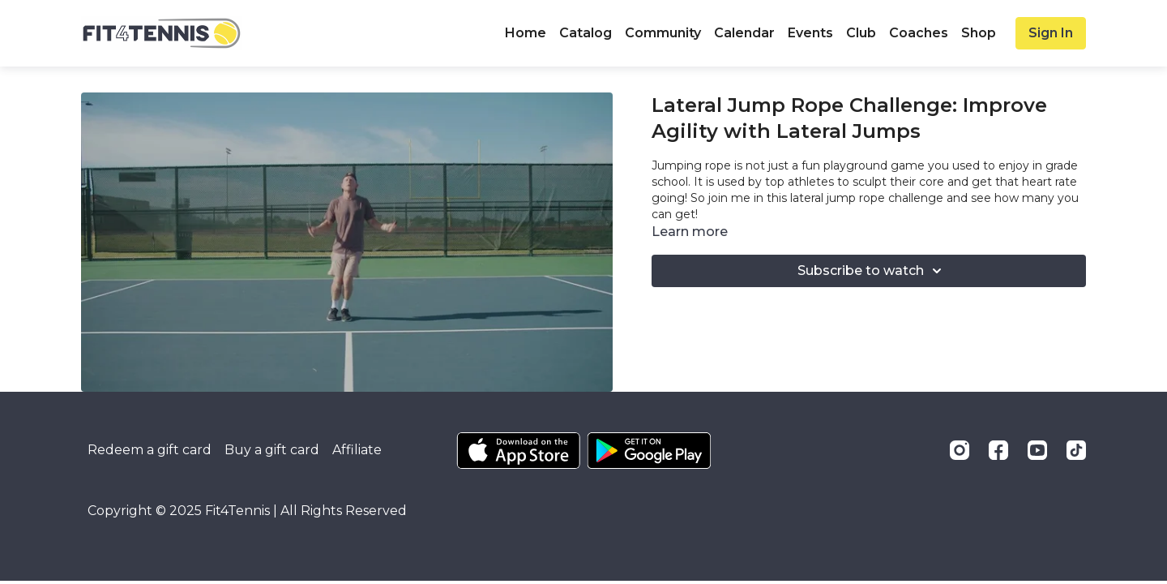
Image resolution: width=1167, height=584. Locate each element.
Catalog (585, 33)
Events (810, 33)
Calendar (744, 33)
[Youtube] (1037, 450)
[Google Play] (649, 450)
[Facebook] (998, 450)
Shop (978, 33)
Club (861, 33)
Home (525, 33)
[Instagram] (959, 450)
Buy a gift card (271, 449)
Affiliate (357, 449)
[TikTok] (1076, 450)
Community (663, 33)
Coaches (918, 33)
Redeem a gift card (150, 449)
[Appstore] (518, 450)
